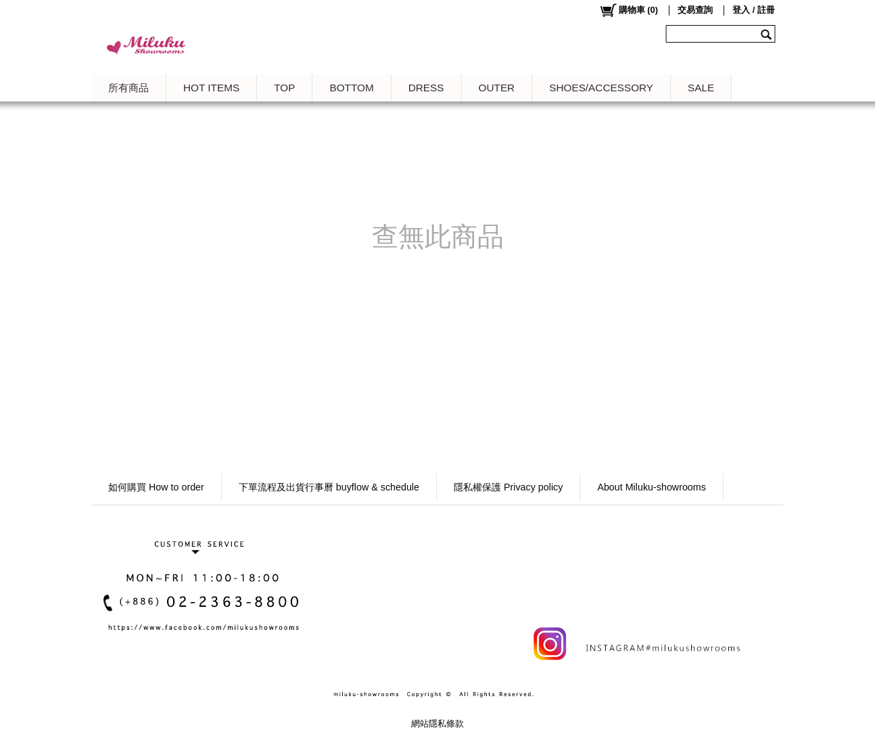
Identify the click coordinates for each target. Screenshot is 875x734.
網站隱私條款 (437, 723)
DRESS (426, 87)
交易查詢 (695, 10)
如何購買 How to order (156, 487)
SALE (701, 87)
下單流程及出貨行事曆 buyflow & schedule (329, 487)
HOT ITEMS (211, 87)
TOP (284, 87)
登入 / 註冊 (753, 10)
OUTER (497, 87)
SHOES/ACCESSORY (601, 87)
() (628, 10)
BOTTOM (351, 87)
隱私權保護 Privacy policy (508, 487)
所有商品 (128, 87)
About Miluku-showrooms (651, 487)
